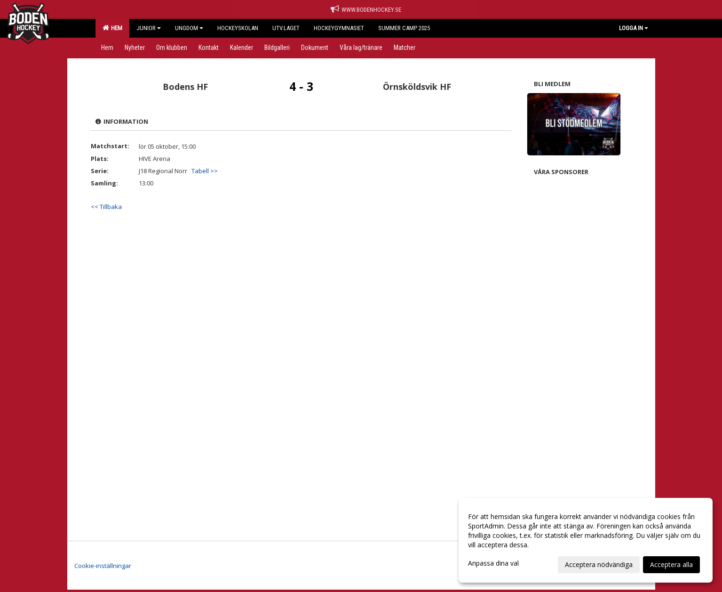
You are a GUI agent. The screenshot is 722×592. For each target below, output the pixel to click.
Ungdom (189, 28)
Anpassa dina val (493, 563)
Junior (148, 28)
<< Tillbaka (106, 206)
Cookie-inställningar (102, 565)
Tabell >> (204, 171)
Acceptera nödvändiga (599, 564)
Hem (112, 28)
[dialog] (586, 540)
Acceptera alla (671, 564)
